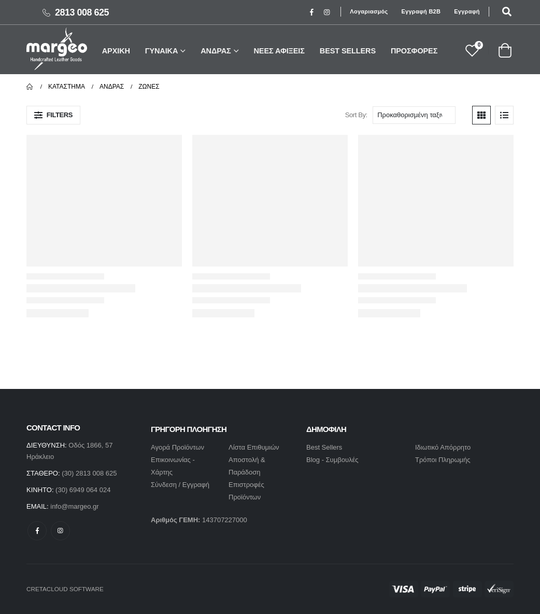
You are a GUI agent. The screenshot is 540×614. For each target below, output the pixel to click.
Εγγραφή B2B (420, 11)
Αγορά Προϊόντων (177, 447)
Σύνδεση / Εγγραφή (180, 485)
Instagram (60, 530)
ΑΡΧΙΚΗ (116, 51)
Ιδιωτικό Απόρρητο (443, 447)
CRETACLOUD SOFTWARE (65, 588)
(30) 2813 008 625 (89, 473)
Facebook (37, 530)
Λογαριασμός (369, 11)
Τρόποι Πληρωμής (443, 460)
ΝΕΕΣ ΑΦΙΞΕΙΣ (279, 51)
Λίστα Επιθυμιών (254, 447)
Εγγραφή (467, 11)
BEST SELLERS (348, 51)
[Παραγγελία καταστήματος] (414, 115)
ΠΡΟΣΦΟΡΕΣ (414, 51)
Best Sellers (324, 447)
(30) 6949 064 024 (82, 490)
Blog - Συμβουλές (332, 460)
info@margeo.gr (74, 506)
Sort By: (356, 115)
